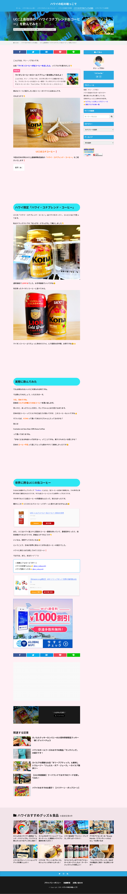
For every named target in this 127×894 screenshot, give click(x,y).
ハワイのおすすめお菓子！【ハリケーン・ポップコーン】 (55, 789)
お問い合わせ (78, 883)
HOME (17, 43)
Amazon (36, 523)
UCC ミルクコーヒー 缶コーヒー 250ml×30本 (47, 513)
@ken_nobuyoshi (40, 566)
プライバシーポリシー (52, 883)
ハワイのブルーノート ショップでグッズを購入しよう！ (25, 861)
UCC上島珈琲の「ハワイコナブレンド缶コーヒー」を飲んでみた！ (58, 42)
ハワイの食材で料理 (65, 8)
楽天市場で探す (48, 592)
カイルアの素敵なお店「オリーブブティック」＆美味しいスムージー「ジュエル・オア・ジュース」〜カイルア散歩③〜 (55, 765)
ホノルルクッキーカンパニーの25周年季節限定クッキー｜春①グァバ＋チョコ (55, 739)
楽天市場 (48, 523)
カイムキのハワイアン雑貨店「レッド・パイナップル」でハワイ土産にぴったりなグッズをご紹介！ (25, 838)
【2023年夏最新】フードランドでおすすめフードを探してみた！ (55, 776)
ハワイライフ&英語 (101, 8)
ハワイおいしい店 (28, 8)
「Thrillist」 (38, 490)
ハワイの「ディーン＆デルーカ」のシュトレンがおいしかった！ (50, 861)
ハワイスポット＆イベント (46, 8)
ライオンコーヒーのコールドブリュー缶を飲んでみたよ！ (40, 75)
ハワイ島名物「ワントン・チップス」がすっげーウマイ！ (76, 837)
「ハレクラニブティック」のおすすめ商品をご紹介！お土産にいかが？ (101, 862)
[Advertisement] (46, 185)
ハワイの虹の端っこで (63, 4)
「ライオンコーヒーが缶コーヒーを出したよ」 (34, 66)
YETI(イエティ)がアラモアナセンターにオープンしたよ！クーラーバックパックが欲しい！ (76, 862)
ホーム (18, 8)
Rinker (34, 515)
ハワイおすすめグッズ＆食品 (83, 8)
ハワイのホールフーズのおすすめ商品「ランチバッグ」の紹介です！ (56, 751)
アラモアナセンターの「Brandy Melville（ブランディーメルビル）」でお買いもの (101, 838)
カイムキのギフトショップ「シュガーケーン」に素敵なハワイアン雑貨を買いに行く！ (51, 838)
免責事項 (67, 883)
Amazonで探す (36, 592)
